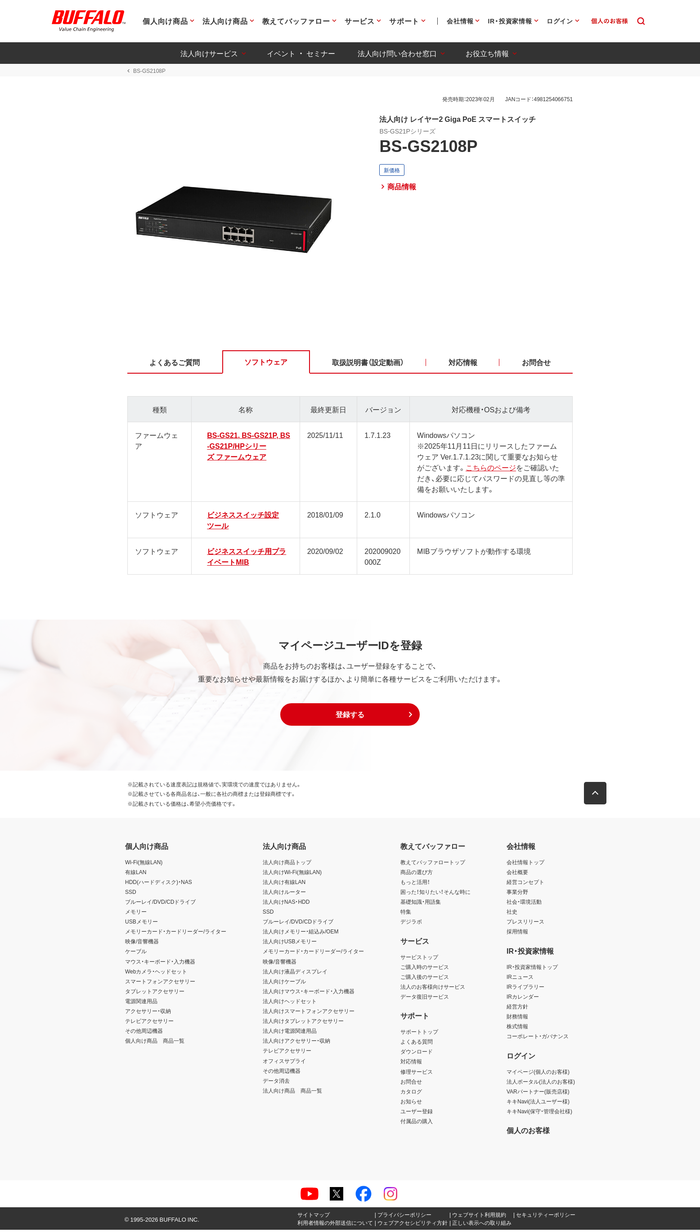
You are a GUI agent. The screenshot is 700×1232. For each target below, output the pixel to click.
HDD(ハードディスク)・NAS (158, 883)
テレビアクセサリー (149, 1023)
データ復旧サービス (424, 998)
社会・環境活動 (524, 904)
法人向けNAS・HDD (286, 904)
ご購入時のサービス (424, 968)
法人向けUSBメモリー (290, 943)
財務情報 (517, 1018)
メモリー (136, 914)
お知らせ (411, 1103)
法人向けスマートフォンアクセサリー (308, 1013)
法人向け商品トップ (287, 864)
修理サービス (416, 1073)
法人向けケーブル (284, 983)
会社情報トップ (525, 864)
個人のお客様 (528, 1132)
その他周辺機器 (144, 1033)
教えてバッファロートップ (432, 864)
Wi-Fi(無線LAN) (143, 864)
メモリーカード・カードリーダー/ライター (175, 933)
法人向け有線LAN (284, 883)
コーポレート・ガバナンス (538, 1038)
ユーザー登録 (416, 1113)
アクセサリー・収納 (148, 1013)
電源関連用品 (141, 1003)
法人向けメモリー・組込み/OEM (301, 933)
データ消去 (276, 1082)
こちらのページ (484, 469)
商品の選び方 (416, 874)
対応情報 (411, 1063)
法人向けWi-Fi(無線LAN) (292, 874)
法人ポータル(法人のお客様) (541, 1083)
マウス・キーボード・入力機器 (160, 963)
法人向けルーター (284, 893)
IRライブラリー (525, 988)
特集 (405, 914)
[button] (350, 716)
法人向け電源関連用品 (290, 1033)
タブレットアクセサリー (154, 993)
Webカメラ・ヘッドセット (156, 973)
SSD (130, 893)
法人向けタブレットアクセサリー (303, 1023)
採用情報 (517, 933)
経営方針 (517, 1008)
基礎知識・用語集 (420, 904)
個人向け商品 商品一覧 (154, 1043)
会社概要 (517, 874)
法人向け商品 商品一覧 (292, 1092)
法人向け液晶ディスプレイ (295, 973)
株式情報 (517, 1028)
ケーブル (136, 953)
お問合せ (411, 1083)
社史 (512, 914)
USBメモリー (141, 924)
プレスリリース (525, 924)
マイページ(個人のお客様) (538, 1073)
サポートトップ (419, 1034)
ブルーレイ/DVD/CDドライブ (160, 904)
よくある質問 (416, 1044)
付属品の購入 (416, 1123)
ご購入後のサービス (424, 978)
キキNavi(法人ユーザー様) (538, 1103)
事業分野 (517, 893)
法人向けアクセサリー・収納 (296, 1043)
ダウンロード (416, 1053)
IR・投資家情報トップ (532, 968)
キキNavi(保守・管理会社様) (539, 1113)
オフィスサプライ (284, 1062)
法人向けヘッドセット (290, 1003)
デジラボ (411, 924)
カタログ (411, 1093)
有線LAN (135, 874)
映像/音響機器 (142, 943)
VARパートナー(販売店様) (538, 1093)
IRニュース (520, 978)
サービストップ (419, 959)
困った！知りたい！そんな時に (435, 893)
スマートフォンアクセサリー (160, 983)
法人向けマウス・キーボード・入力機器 (308, 993)
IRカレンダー (523, 998)
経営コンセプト (525, 883)
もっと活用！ (415, 883)
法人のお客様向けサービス (432, 988)
